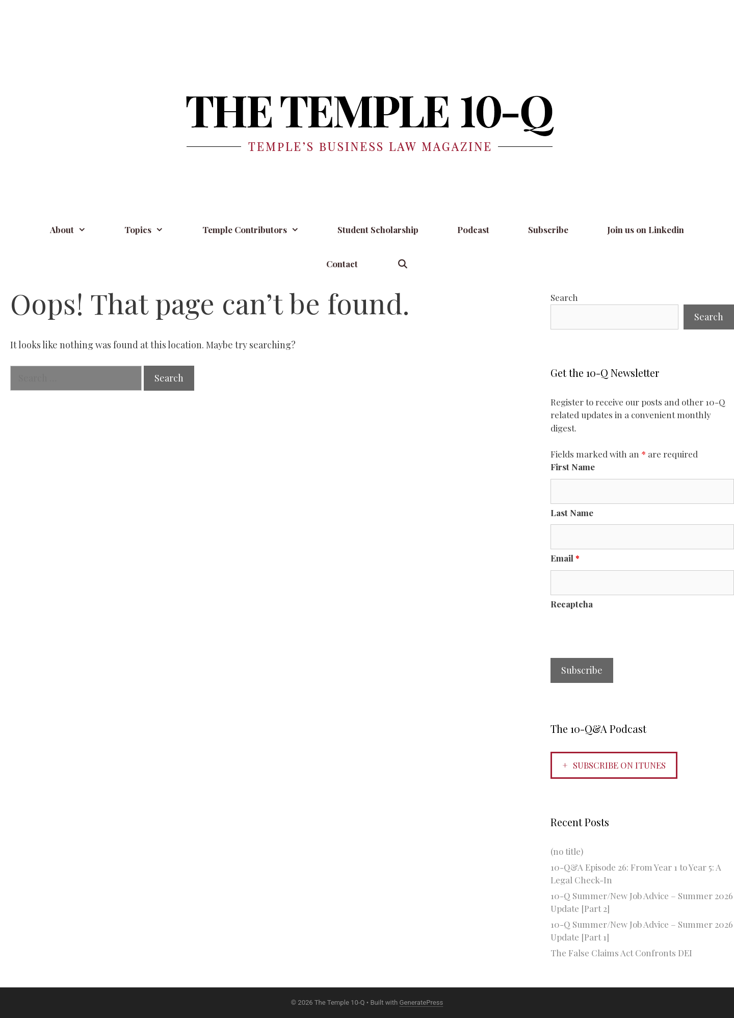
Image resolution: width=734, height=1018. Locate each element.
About (78, 230)
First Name (572, 466)
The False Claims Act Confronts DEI (621, 952)
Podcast (473, 229)
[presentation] (627, 635)
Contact (342, 263)
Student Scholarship (377, 229)
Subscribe (548, 229)
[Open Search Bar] (402, 264)
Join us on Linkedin (645, 229)
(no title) (566, 851)
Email (565, 558)
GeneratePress (421, 1002)
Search (564, 297)
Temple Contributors (260, 230)
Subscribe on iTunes (619, 765)
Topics (153, 230)
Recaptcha (571, 603)
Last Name (571, 512)
